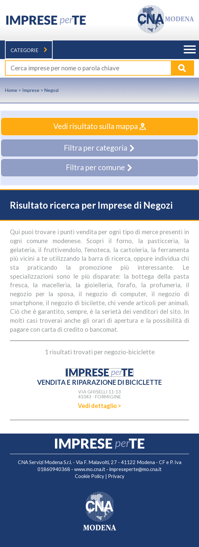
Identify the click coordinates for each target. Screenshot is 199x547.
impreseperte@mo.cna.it (135, 469)
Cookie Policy (89, 476)
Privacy (116, 476)
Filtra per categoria (99, 147)
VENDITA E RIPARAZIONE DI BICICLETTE (99, 382)
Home (11, 90)
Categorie (29, 50)
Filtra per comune (99, 167)
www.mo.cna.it (89, 469)
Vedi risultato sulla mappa (99, 126)
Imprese (30, 90)
